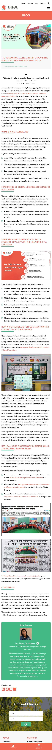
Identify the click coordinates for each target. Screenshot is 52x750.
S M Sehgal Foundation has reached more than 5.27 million (21, 576)
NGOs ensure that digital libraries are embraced (26, 478)
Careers (23, 3)
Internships (30, 3)
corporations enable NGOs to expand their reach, (21, 497)
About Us (6, 741)
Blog (36, 3)
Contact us (42, 3)
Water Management (34, 741)
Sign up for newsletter (39, 746)
